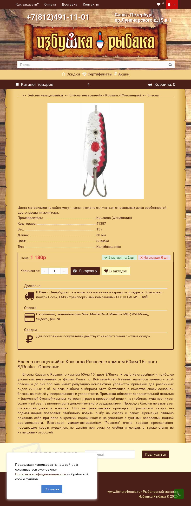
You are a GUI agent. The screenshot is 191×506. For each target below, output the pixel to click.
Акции (121, 74)
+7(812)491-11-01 (58, 17)
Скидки (71, 74)
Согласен (52, 489)
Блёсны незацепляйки (45, 95)
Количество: (30, 271)
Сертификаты (97, 74)
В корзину (85, 271)
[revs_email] (110, 454)
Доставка (69, 4)
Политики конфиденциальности (41, 474)
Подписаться (155, 454)
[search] (91, 64)
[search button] (170, 64)
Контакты (91, 4)
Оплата (50, 4)
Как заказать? (27, 4)
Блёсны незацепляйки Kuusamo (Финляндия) (105, 95)
